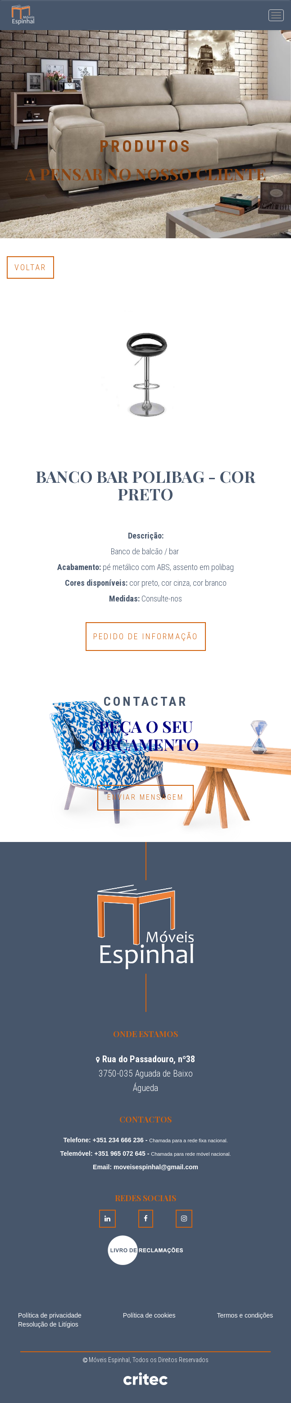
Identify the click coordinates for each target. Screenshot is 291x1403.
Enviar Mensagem (145, 797)
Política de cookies (149, 1315)
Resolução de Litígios (48, 1324)
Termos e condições (245, 1315)
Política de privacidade (50, 1315)
